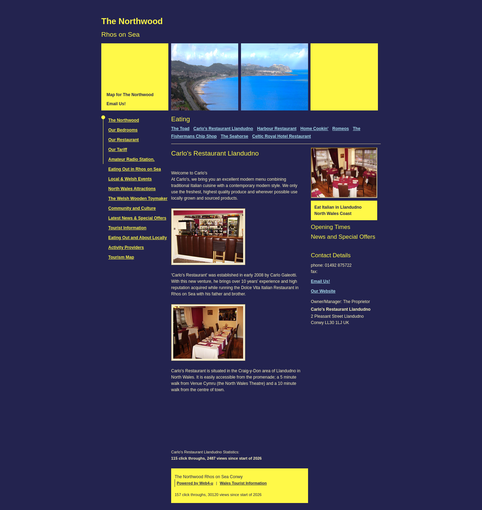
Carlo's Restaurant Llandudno (223, 128)
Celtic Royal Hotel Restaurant (281, 136)
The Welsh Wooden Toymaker (137, 198)
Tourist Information (127, 227)
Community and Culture (132, 208)
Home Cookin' (314, 128)
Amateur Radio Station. (131, 159)
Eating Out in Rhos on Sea (134, 169)
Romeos (341, 128)
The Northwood (132, 21)
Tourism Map (121, 257)
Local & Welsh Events (130, 179)
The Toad (180, 128)
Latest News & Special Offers (137, 218)
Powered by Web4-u (195, 483)
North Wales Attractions (132, 188)
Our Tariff (117, 149)
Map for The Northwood (130, 94)
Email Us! (116, 103)
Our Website (323, 291)
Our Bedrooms (123, 130)
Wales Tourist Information (243, 483)
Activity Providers (126, 247)
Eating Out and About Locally (137, 237)
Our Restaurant (123, 139)
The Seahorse (234, 136)
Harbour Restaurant (277, 128)
